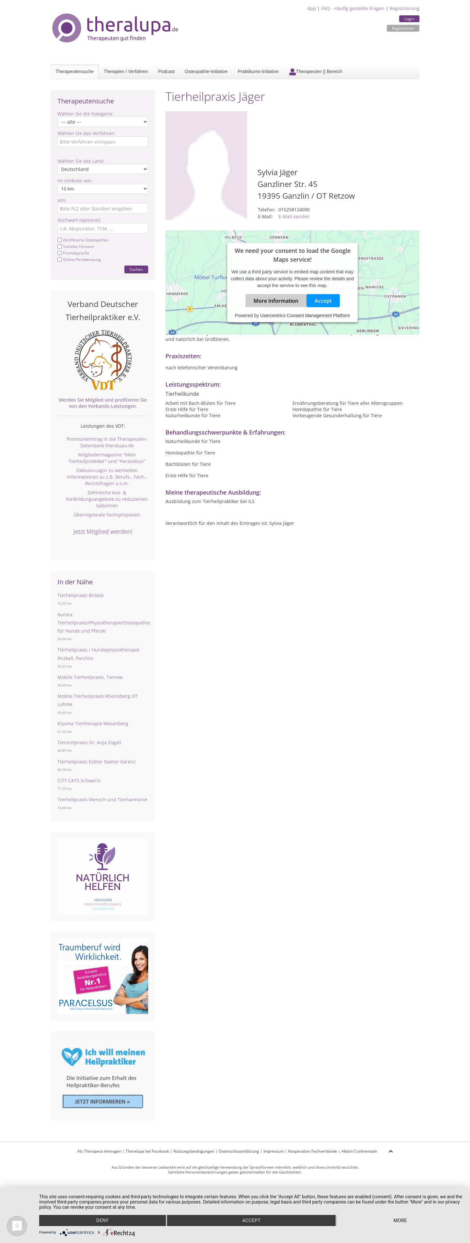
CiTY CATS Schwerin (79, 780)
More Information (276, 300)
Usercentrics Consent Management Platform (305, 315)
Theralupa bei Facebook (147, 1151)
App (311, 8)
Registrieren (403, 28)
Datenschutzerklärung (239, 1151)
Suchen (136, 269)
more (400, 1220)
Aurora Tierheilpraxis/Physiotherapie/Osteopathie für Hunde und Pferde (103, 622)
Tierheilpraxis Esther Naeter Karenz (96, 762)
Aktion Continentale (359, 1151)
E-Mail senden (294, 216)
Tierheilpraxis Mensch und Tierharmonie (102, 799)
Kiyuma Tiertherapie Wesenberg (92, 723)
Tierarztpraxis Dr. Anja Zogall (89, 742)
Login (409, 19)
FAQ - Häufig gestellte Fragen (352, 8)
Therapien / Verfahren (126, 71)
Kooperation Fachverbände (312, 1151)
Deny (102, 1220)
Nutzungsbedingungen (193, 1151)
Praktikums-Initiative (258, 71)
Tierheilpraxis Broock (80, 595)
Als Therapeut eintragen (99, 1151)
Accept (323, 300)
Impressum (273, 1151)
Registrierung (404, 8)
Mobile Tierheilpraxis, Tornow (90, 677)
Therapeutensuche (74, 71)
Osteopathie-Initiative (206, 71)
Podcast (166, 71)
